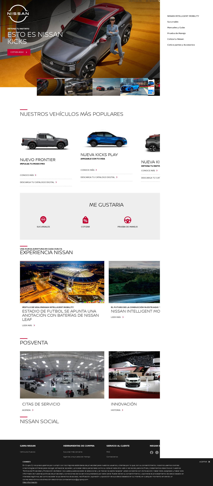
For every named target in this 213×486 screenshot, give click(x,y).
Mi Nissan (149, 4)
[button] (207, 3)
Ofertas (198, 4)
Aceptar (203, 462)
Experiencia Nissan (173, 4)
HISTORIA (115, 410)
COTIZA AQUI (17, 52)
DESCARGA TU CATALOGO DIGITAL (37, 182)
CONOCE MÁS (27, 175)
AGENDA (26, 410)
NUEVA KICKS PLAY (99, 154)
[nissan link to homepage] (18, 13)
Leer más (27, 325)
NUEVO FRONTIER (38, 159)
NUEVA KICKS (154, 162)
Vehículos (132, 4)
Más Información (30, 482)
